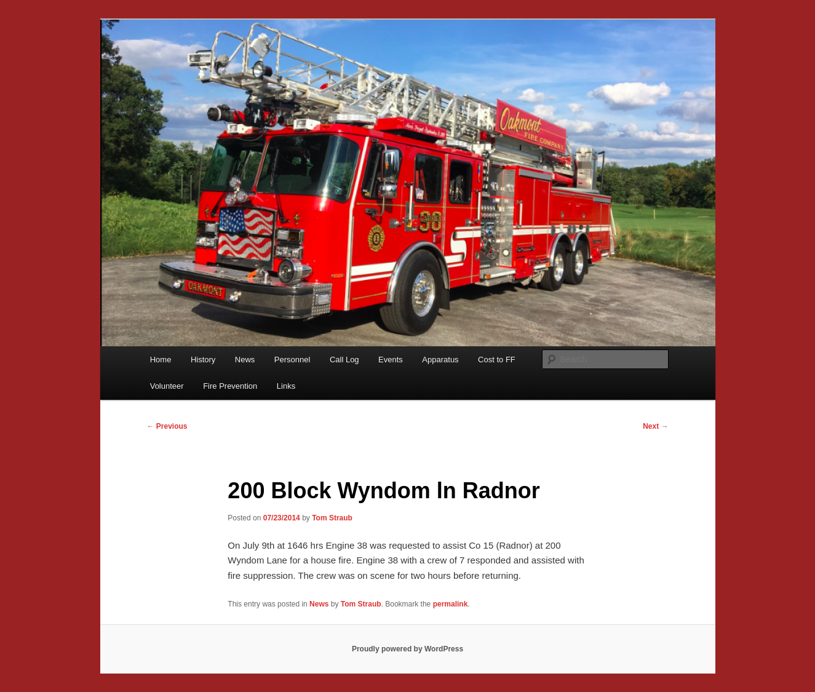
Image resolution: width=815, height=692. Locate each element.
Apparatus (440, 359)
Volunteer (167, 386)
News (245, 359)
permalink (450, 604)
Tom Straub (332, 518)
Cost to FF (496, 359)
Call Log (344, 359)
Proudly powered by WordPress (407, 649)
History (203, 359)
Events (390, 359)
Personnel (292, 359)
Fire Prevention (230, 386)
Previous (167, 426)
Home (161, 359)
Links (286, 386)
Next (655, 426)
